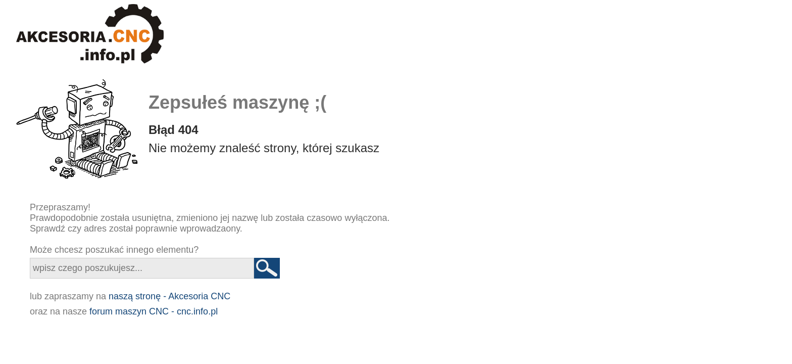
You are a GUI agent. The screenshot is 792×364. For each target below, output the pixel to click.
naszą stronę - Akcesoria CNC (169, 296)
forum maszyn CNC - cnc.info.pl (153, 311)
